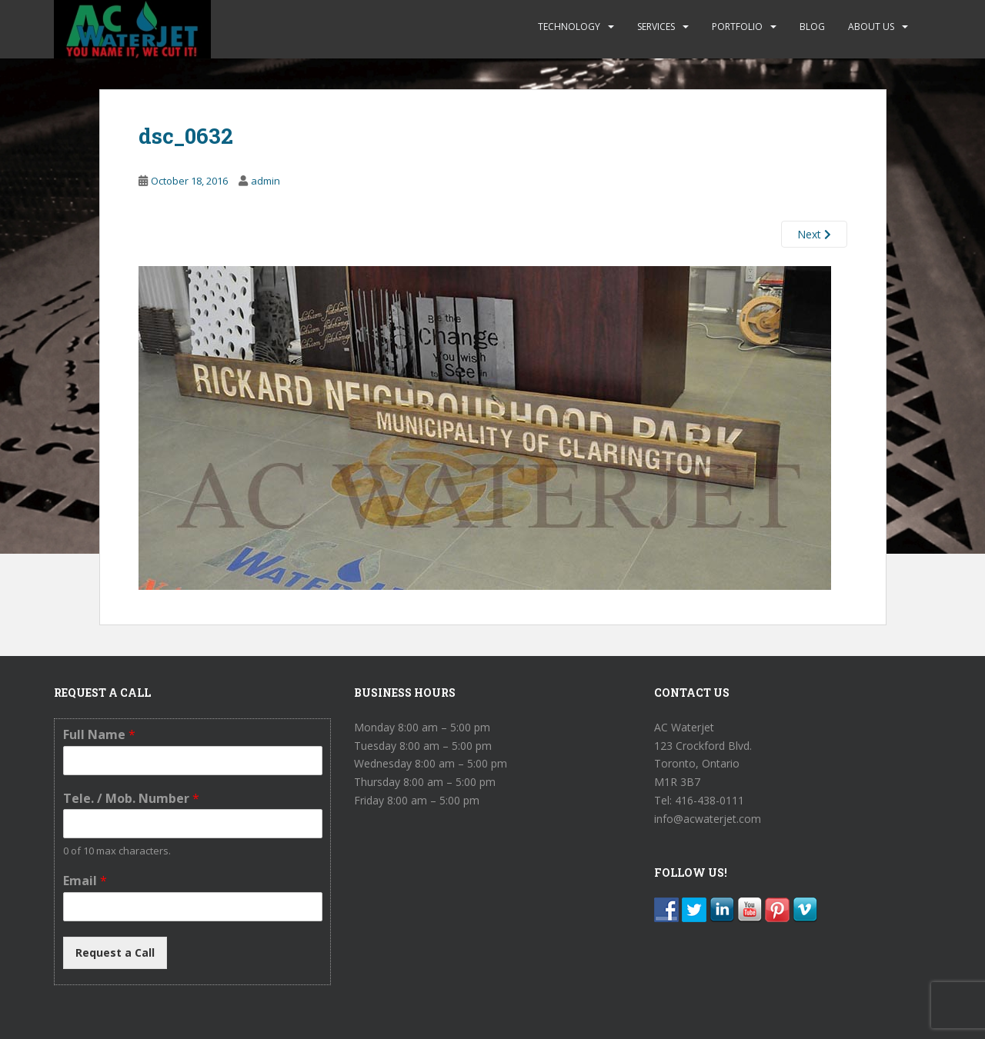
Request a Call (115, 952)
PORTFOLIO (737, 26)
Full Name (99, 735)
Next (814, 234)
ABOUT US (871, 26)
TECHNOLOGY (569, 26)
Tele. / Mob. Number (131, 799)
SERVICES (656, 26)
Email (85, 881)
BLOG (812, 26)
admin (265, 181)
